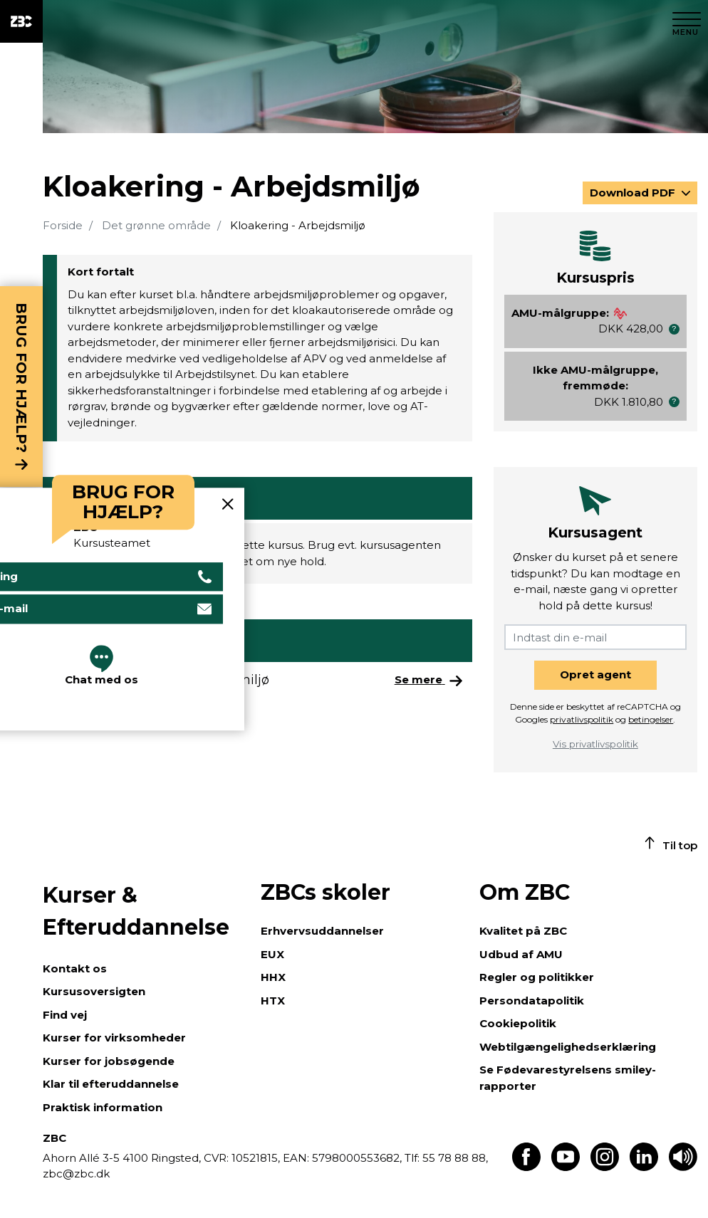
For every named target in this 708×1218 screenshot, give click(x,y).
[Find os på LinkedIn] (644, 1167)
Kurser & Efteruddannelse (136, 911)
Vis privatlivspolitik (595, 744)
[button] (674, 329)
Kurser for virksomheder (114, 1037)
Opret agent (595, 674)
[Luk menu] (686, 21)
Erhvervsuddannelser (322, 931)
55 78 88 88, (454, 1158)
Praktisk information (102, 1107)
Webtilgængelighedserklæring (567, 1047)
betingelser (650, 719)
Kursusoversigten (94, 991)
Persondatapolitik (531, 1000)
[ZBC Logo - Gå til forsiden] (21, 21)
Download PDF (634, 192)
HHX (273, 977)
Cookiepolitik (517, 1023)
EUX (272, 954)
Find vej (65, 1015)
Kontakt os (75, 968)
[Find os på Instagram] (604, 1167)
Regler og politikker (536, 977)
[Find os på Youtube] (565, 1167)
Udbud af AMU (521, 954)
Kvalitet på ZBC (523, 931)
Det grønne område (156, 225)
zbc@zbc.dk (76, 1173)
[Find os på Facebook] (526, 1167)
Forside (63, 225)
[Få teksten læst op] (683, 1167)
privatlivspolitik (581, 719)
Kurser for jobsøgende (109, 1061)
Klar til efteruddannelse (111, 1084)
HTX (273, 1000)
